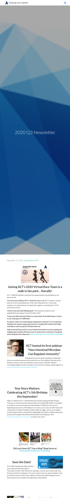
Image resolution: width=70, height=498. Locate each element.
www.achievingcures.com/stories (19, 417)
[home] (16, 2)
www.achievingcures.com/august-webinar (22, 367)
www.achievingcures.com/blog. (35, 450)
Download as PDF (31, 260)
